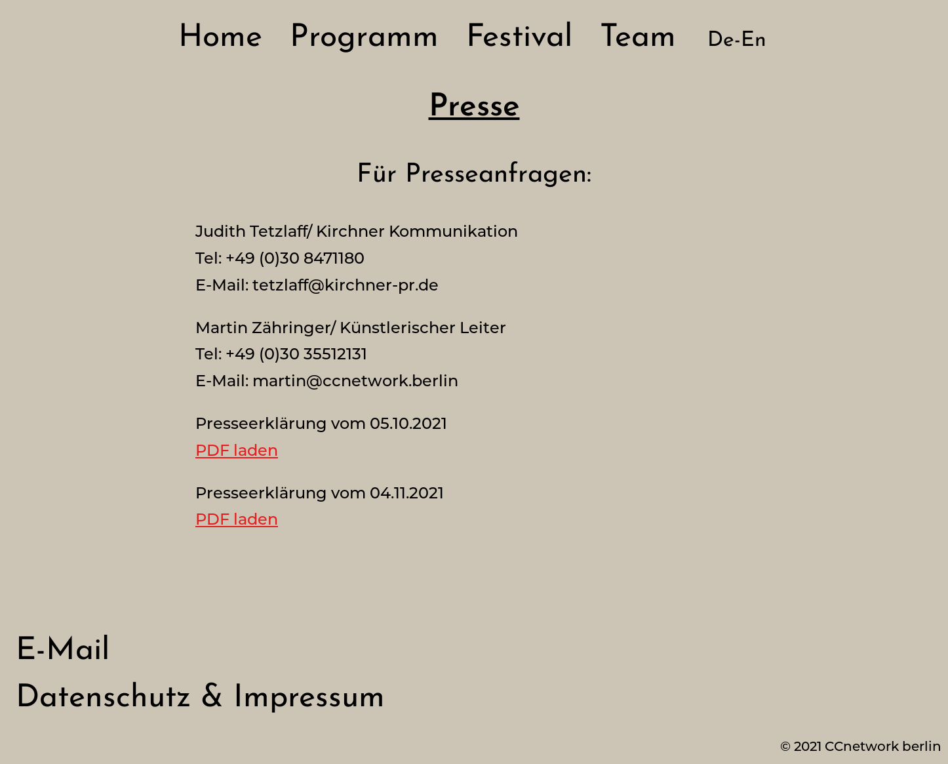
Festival (519, 38)
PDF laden (236, 450)
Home (220, 38)
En (753, 40)
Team (638, 38)
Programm (364, 38)
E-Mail (62, 651)
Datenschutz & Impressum (200, 698)
